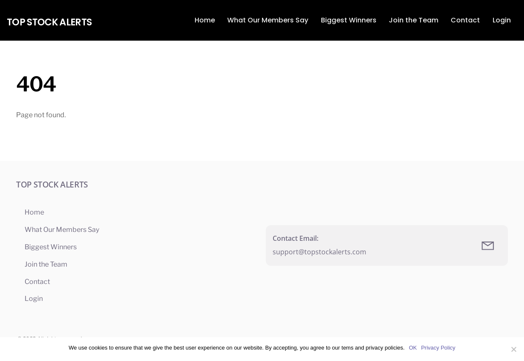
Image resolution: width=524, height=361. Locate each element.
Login (502, 20)
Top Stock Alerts (49, 22)
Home (205, 20)
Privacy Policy (438, 347)
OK (413, 347)
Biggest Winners (348, 20)
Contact (465, 20)
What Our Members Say (267, 20)
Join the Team (413, 20)
